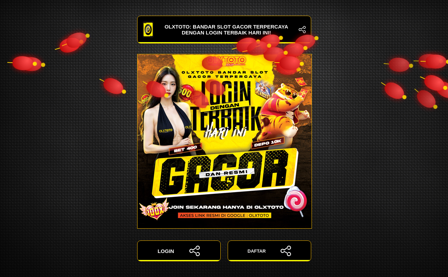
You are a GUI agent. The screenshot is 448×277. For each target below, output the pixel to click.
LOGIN (179, 251)
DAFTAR (269, 251)
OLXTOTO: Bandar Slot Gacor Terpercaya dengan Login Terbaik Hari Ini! (224, 29)
